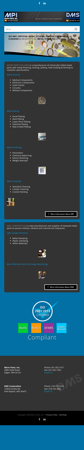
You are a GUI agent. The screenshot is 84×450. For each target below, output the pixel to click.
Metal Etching (13, 74)
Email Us (48, 372)
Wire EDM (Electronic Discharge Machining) (27, 264)
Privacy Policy (51, 414)
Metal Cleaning (14, 181)
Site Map (63, 414)
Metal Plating (13, 111)
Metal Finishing (14, 147)
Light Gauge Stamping (17, 233)
